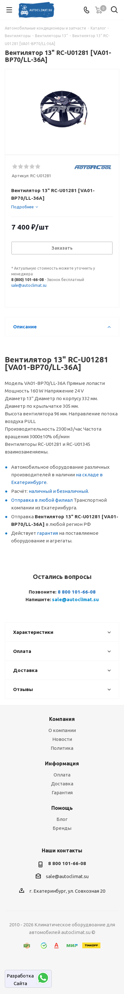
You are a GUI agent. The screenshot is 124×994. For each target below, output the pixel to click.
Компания (62, 719)
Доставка (62, 783)
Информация (62, 763)
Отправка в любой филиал (42, 500)
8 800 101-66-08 (77, 591)
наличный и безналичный (58, 491)
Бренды (62, 828)
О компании (62, 730)
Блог (62, 819)
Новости (62, 739)
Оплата (62, 774)
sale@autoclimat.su (29, 285)
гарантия (47, 533)
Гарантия (62, 792)
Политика (62, 748)
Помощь (62, 808)
